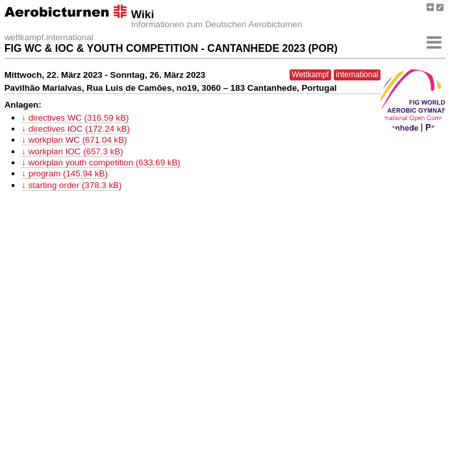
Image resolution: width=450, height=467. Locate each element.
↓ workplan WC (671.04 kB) (74, 140)
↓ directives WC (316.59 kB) (75, 118)
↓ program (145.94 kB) (64, 173)
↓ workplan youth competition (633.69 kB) (100, 162)
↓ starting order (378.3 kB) (71, 185)
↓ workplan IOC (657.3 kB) (72, 151)
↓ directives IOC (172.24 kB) (75, 129)
